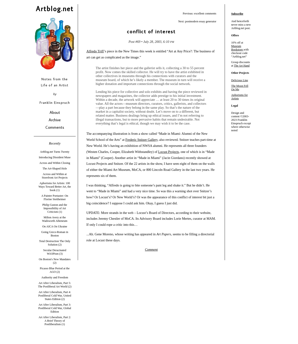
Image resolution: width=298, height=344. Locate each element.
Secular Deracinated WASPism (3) (54, 252)
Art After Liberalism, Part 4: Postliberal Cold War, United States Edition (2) (54, 295)
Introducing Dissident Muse (55, 157)
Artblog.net (55, 8)
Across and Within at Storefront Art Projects (55, 175)
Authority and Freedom (54, 277)
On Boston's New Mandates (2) (55, 261)
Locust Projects (168, 152)
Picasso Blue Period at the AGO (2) (55, 270)
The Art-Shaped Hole (55, 168)
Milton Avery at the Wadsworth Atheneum (55, 219)
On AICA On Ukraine (54, 226)
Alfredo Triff (95, 51)
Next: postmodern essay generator (197, 21)
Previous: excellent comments (199, 13)
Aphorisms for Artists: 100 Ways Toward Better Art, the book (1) (54, 187)
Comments (54, 127)
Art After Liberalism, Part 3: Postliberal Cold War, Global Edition (54, 308)
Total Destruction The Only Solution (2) (55, 242)
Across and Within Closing (54, 163)
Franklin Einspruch (55, 102)
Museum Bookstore (237, 47)
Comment (151, 249)
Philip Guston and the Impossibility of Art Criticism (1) (54, 208)
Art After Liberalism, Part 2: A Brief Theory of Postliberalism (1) (55, 321)
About (55, 112)
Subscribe (237, 13)
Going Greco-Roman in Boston (54, 233)
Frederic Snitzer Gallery (141, 140)
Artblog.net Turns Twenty (54, 151)
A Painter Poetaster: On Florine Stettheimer (54, 197)
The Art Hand (242, 65)
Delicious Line (239, 80)
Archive (55, 119)
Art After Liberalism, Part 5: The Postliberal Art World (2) (54, 284)
